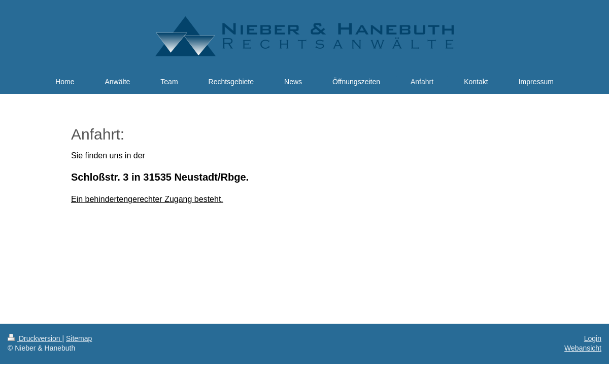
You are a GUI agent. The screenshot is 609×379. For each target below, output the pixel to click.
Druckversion (35, 338)
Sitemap (79, 338)
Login (592, 338)
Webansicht (582, 348)
